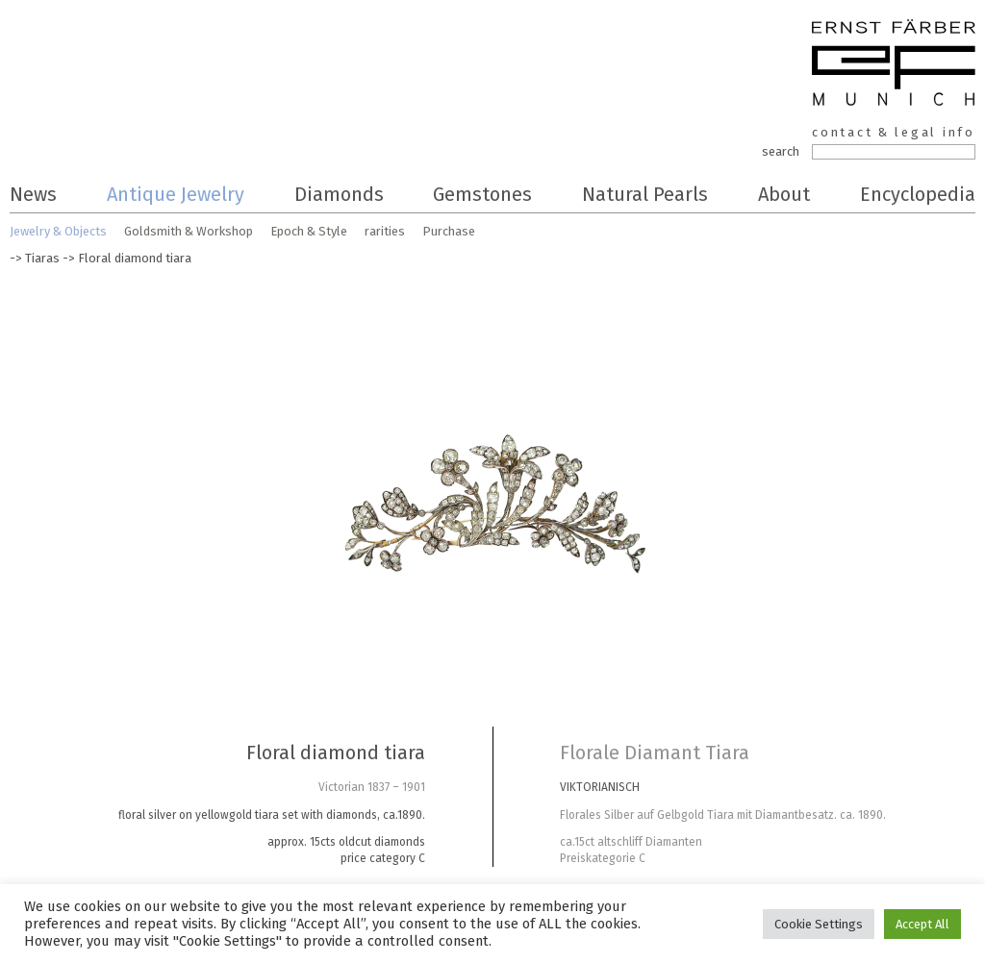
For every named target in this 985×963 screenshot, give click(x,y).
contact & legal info (893, 132)
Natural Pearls (645, 194)
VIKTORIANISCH (600, 787)
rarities (385, 231)
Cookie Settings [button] (818, 924)
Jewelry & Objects (58, 231)
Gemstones (482, 194)
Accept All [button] (922, 924)
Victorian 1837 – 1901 (371, 787)
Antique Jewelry (175, 194)
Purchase (448, 231)
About (784, 194)
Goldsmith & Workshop (188, 231)
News (33, 194)
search (780, 151)
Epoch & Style (308, 231)
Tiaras (42, 258)
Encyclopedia (917, 194)
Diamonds (339, 194)
